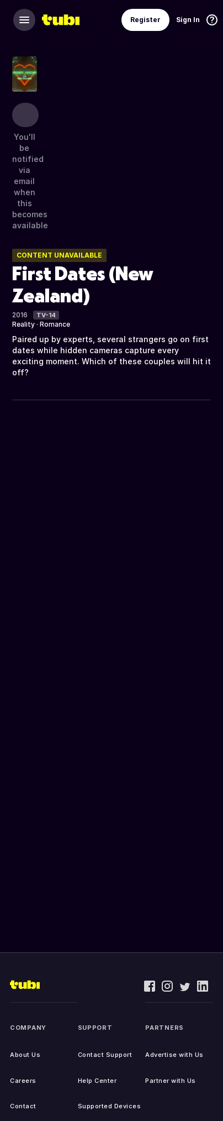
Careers (23, 1081)
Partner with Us (170, 1081)
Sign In (188, 19)
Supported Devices (109, 1106)
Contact (23, 1106)
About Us (25, 1055)
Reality (23, 324)
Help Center (97, 1081)
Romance (55, 324)
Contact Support (105, 1055)
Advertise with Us (174, 1055)
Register (145, 19)
